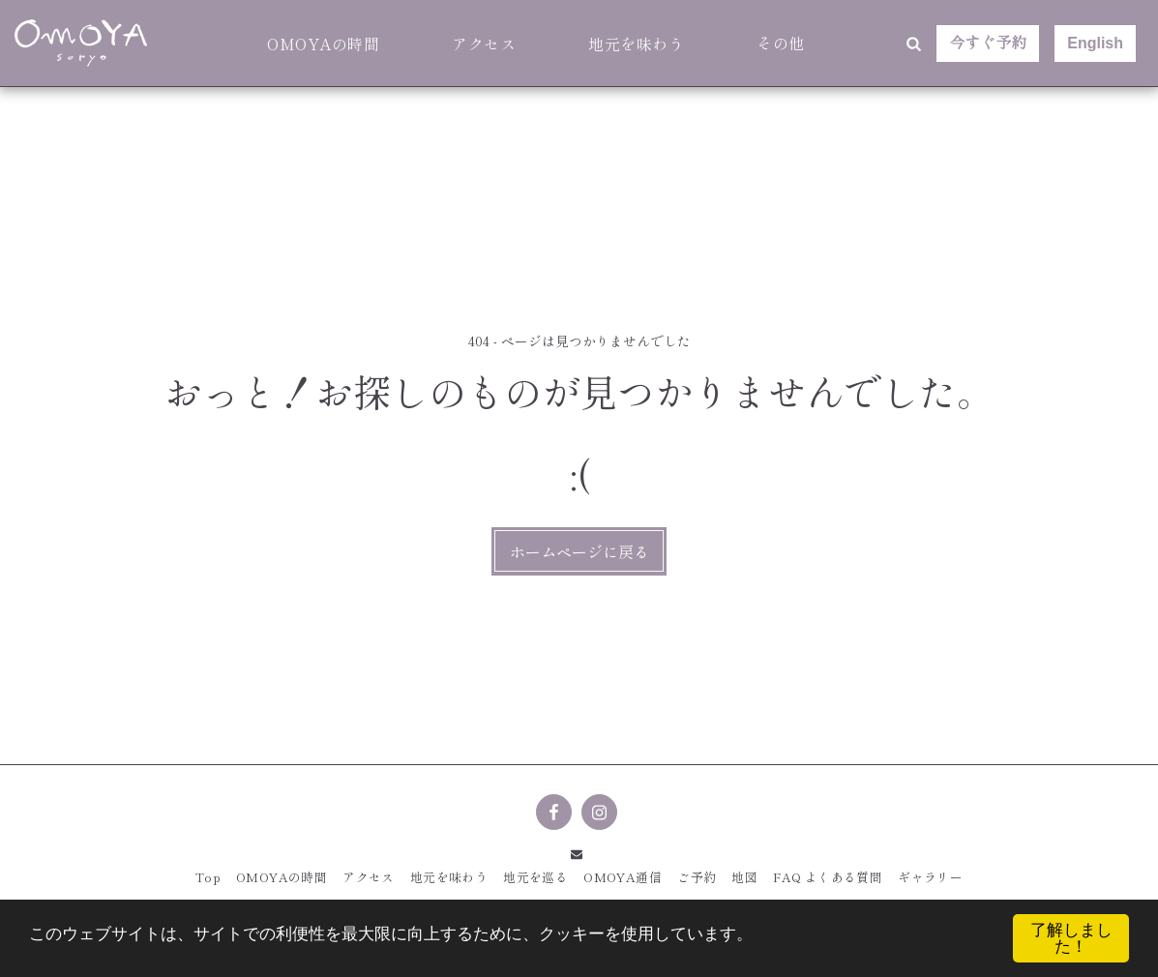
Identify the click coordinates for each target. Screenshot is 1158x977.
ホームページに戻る (579, 551)
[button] (913, 43)
